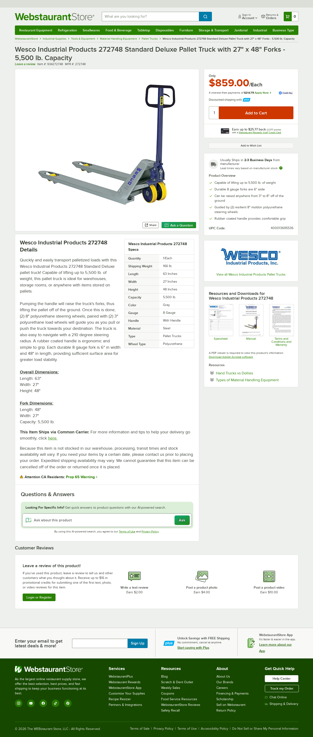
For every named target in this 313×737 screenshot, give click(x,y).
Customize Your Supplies (127, 693)
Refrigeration (67, 30)
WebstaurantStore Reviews (180, 705)
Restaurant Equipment (35, 30)
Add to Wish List (251, 145)
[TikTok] (55, 703)
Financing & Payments (232, 693)
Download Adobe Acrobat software (231, 357)
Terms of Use (127, 531)
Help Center (282, 678)
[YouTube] (31, 703)
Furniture (186, 30)
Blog (164, 676)
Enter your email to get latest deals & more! (38, 643)
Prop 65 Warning (80, 477)
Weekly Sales (170, 688)
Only (212, 76)
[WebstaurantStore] (54, 669)
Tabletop (143, 30)
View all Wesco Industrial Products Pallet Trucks (251, 274)
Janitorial (241, 30)
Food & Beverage (119, 30)
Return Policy (226, 710)
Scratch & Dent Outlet (177, 682)
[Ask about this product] (107, 520)
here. (52, 438)
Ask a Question (179, 225)
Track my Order (281, 688)
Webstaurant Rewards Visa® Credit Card (260, 132)
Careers (222, 688)
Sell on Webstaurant (230, 705)
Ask (182, 520)
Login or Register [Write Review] (39, 597)
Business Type (283, 30)
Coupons (167, 693)
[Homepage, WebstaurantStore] (54, 16)
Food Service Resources (179, 699)
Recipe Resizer (120, 699)
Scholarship (224, 699)
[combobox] (150, 16)
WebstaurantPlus (121, 676)
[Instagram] (18, 703)
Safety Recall (170, 710)
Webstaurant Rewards (125, 682)
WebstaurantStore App (125, 688)
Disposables (165, 30)
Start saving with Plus (193, 647)
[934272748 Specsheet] (221, 325)
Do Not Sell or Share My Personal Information (265, 728)
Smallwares (91, 30)
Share (151, 225)
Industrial (260, 30)
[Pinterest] (68, 703)
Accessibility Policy (214, 728)
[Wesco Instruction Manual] (251, 325)
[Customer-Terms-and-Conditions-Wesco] (281, 325)
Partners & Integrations (125, 705)
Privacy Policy (150, 531)
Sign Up (137, 643)
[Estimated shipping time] (281, 168)
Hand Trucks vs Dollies (249, 373)
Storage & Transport (213, 30)
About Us (223, 676)
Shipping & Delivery (281, 704)
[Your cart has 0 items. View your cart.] (291, 16)
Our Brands (224, 682)
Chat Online (276, 697)
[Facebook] (43, 703)
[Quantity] (214, 112)
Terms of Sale (140, 728)
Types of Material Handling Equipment (254, 380)
